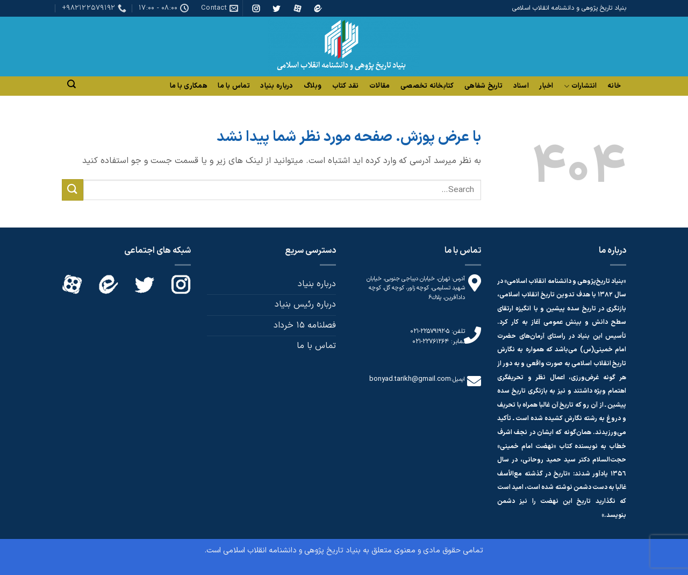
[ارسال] (72, 189)
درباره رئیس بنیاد (305, 304)
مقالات (379, 86)
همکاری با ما (188, 86)
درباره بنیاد (276, 86)
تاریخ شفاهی (483, 86)
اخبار (546, 86)
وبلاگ (312, 86)
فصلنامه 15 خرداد (305, 325)
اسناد (521, 86)
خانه (614, 86)
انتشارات (580, 86)
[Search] (71, 84)
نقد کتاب (345, 86)
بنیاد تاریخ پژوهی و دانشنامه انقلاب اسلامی (292, 550)
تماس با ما (234, 86)
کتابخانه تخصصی (427, 86)
